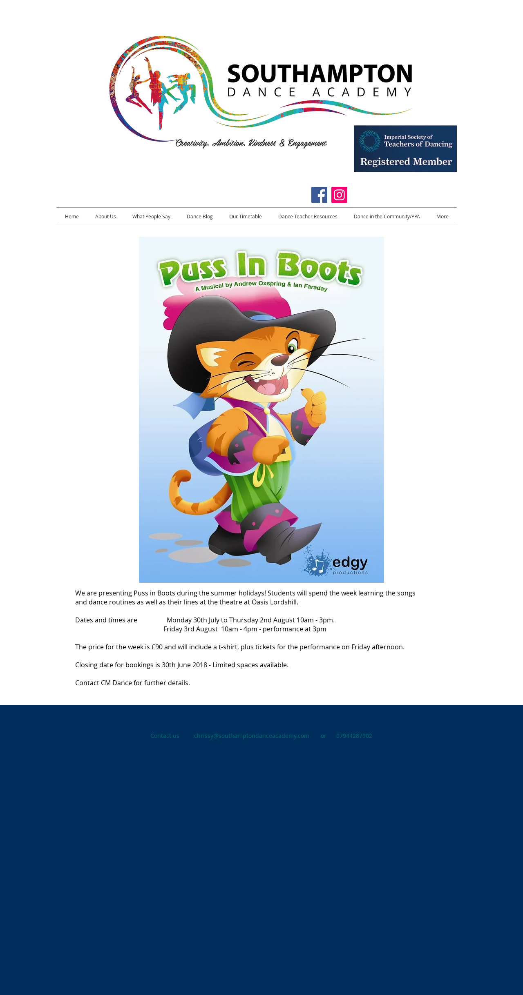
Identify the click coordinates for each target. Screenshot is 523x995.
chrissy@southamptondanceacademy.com (251, 736)
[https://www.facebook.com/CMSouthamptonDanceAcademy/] (319, 195)
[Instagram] (339, 195)
